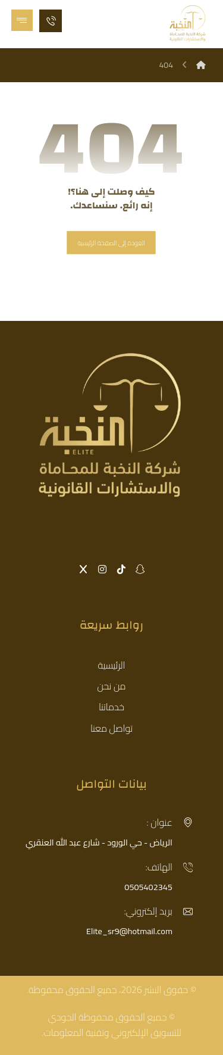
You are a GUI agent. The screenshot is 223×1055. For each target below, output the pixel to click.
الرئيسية (111, 665)
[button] (22, 20)
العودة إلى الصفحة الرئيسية (112, 242)
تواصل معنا (111, 728)
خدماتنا (111, 707)
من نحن (111, 686)
